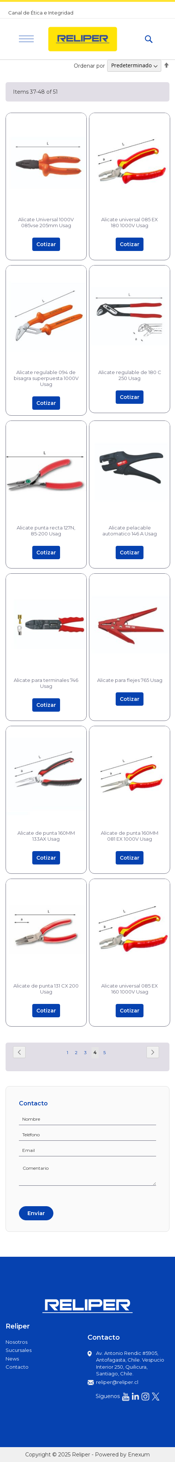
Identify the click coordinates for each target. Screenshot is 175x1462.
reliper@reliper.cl (117, 1382)
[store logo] (89, 39)
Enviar (36, 1213)
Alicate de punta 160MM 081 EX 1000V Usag (129, 836)
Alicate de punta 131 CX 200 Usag (46, 989)
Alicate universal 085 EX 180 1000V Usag (129, 222)
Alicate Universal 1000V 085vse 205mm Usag (46, 222)
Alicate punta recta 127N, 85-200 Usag (46, 531)
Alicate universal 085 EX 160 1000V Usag (129, 989)
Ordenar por (89, 65)
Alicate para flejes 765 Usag (129, 680)
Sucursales (19, 1350)
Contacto (17, 1367)
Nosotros (16, 1342)
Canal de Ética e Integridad (40, 13)
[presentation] (47, 1195)
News (12, 1359)
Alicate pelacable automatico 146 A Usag (129, 531)
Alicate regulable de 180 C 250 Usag (129, 375)
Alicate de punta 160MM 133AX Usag (46, 836)
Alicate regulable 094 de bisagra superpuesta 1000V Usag (46, 378)
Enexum (139, 1454)
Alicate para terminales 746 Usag (46, 683)
